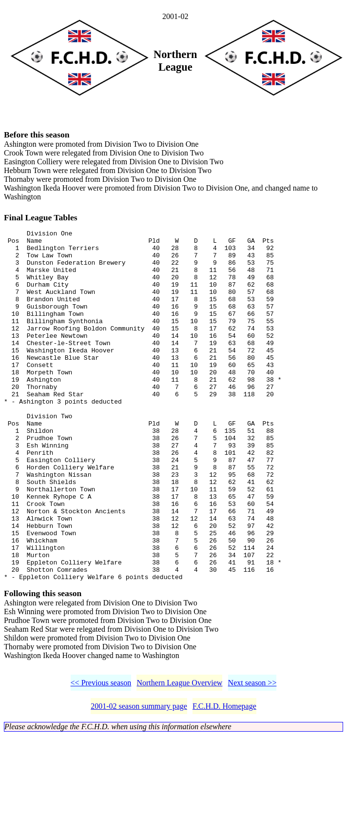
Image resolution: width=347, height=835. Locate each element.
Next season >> (252, 756)
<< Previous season (101, 756)
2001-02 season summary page (139, 779)
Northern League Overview (179, 756)
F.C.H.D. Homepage (224, 779)
